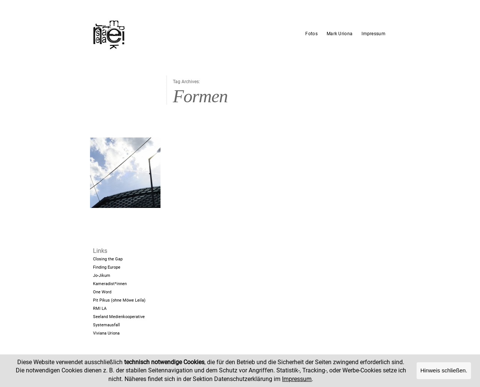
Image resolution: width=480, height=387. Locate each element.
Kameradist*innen (110, 283)
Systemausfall (106, 325)
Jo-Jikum (101, 275)
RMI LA (99, 308)
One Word (102, 292)
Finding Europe (106, 267)
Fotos (311, 33)
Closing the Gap (108, 259)
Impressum (374, 33)
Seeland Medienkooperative (119, 316)
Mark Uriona (339, 33)
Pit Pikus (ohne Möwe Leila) (119, 300)
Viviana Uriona (106, 333)
